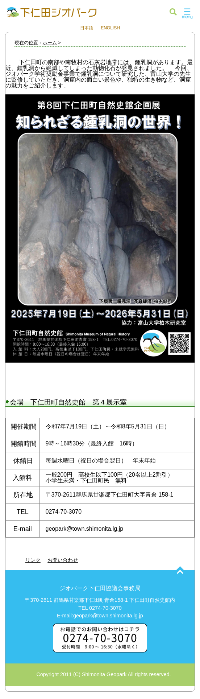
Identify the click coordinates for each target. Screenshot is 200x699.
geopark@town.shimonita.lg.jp (108, 615)
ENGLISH (110, 27)
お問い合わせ (62, 560)
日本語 (86, 27)
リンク (33, 560)
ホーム (50, 42)
